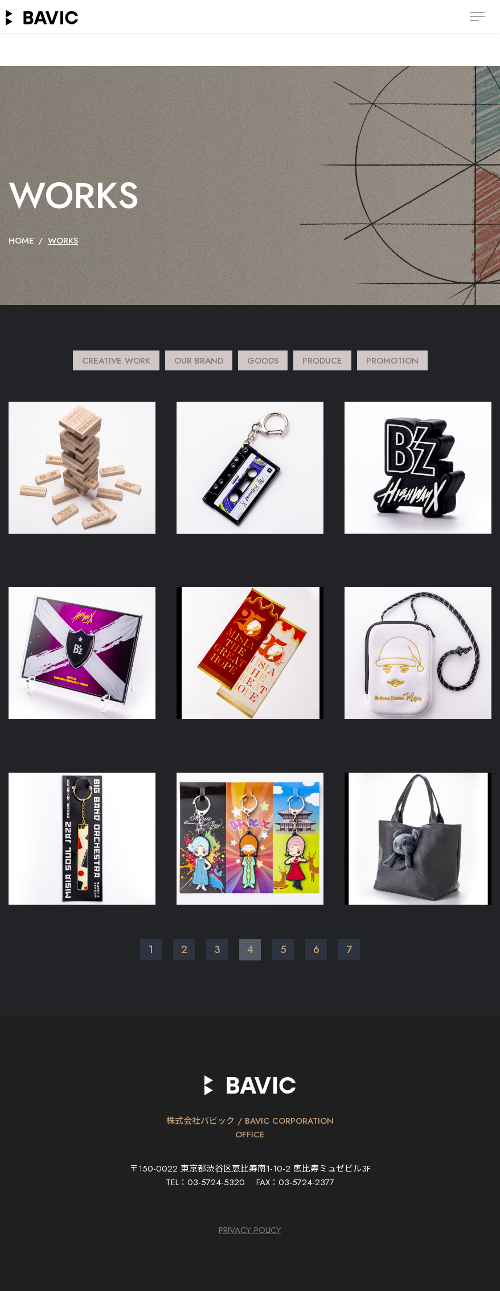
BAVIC (42, 18)
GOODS (262, 360)
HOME (21, 240)
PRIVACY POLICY (250, 1230)
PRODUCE (322, 360)
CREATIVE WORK (116, 360)
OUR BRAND (198, 360)
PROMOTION (392, 360)
